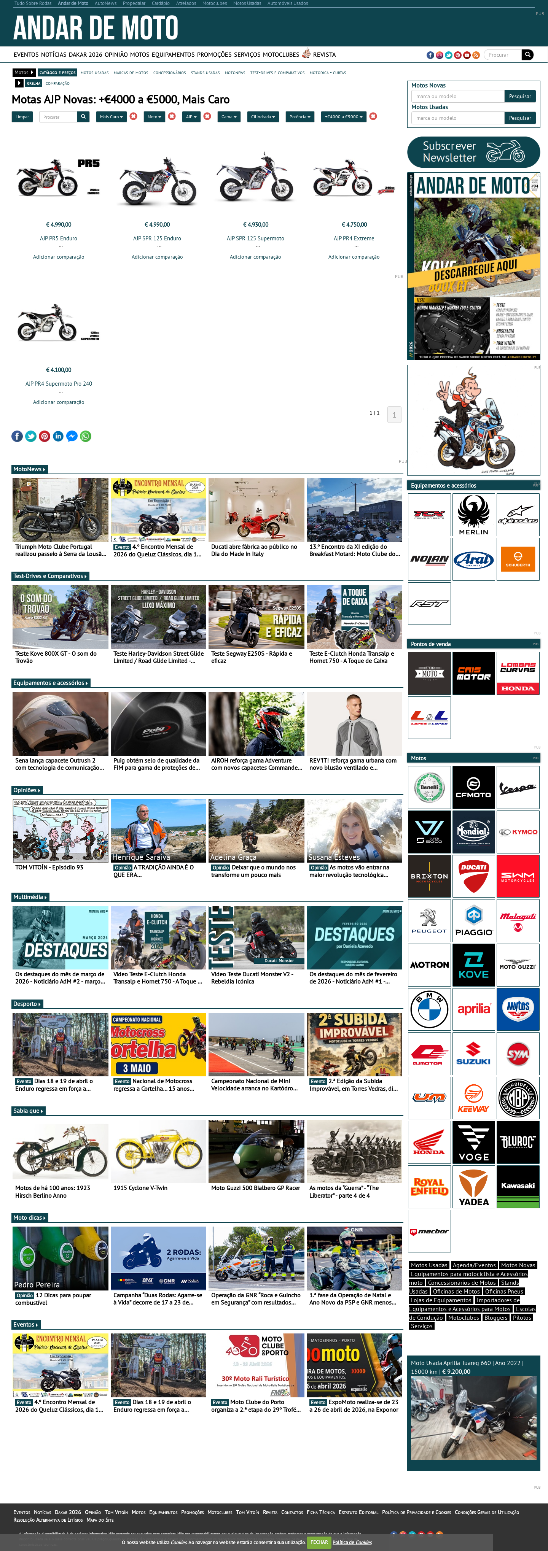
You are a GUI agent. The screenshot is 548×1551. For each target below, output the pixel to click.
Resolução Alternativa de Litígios (48, 1519)
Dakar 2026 (85, 54)
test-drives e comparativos (277, 72)
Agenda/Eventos (474, 1265)
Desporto (27, 1004)
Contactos (292, 1512)
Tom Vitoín (116, 1512)
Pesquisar (520, 96)
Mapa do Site (99, 1519)
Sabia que (28, 1110)
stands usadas (205, 72)
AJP (191, 116)
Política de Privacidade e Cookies (416, 1512)
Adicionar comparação (58, 256)
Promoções (214, 54)
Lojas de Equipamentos (441, 1300)
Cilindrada (263, 116)
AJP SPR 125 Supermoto (255, 238)
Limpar (22, 116)
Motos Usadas (429, 1265)
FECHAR (319, 1542)
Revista (324, 54)
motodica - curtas (328, 72)
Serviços (247, 54)
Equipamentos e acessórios (51, 683)
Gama (229, 116)
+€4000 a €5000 (344, 116)
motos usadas (94, 72)
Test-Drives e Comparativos (50, 576)
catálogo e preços (57, 72)
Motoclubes (281, 54)
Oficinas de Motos (456, 1291)
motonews (235, 72)
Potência (300, 116)
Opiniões (27, 790)
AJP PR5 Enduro (58, 238)
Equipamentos (173, 54)
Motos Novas (518, 1265)
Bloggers (496, 1317)
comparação (58, 82)
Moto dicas (29, 1217)
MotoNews (29, 469)
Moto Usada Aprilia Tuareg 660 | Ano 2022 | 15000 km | (474, 1409)
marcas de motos (131, 72)
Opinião (116, 54)
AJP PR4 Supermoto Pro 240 (58, 383)
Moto (154, 116)
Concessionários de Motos (462, 1282)
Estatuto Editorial (358, 1512)
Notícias (54, 54)
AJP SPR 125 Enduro (157, 238)
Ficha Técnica (321, 1512)
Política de (352, 1542)
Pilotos (522, 1317)
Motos (140, 54)
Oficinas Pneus (504, 1291)
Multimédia (30, 897)
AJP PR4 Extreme (354, 238)
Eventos (26, 54)
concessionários (169, 72)
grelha (33, 82)
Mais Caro (111, 116)
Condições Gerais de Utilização (487, 1512)
